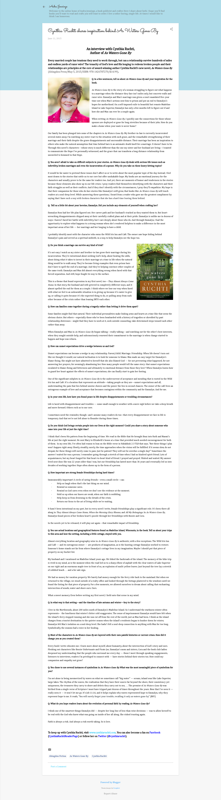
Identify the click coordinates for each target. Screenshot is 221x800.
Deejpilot (116, 788)
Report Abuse (110, 794)
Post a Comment (58, 767)
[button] (171, 29)
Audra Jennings (58, 6)
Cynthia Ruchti (99, 756)
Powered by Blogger (110, 782)
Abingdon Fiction (57, 756)
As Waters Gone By (79, 756)
